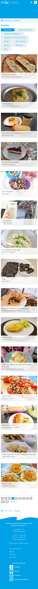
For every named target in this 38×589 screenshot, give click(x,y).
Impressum (14, 543)
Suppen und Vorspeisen (25, 30)
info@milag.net (21, 539)
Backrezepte (19, 45)
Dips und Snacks (21, 41)
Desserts (6, 45)
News (12, 552)
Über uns (13, 554)
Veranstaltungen (15, 549)
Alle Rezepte (8, 30)
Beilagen (6, 41)
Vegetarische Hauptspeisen (12, 34)
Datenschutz (25, 543)
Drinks (6, 49)
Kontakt (13, 557)
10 (3, 502)
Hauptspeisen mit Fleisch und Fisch (14, 37)
